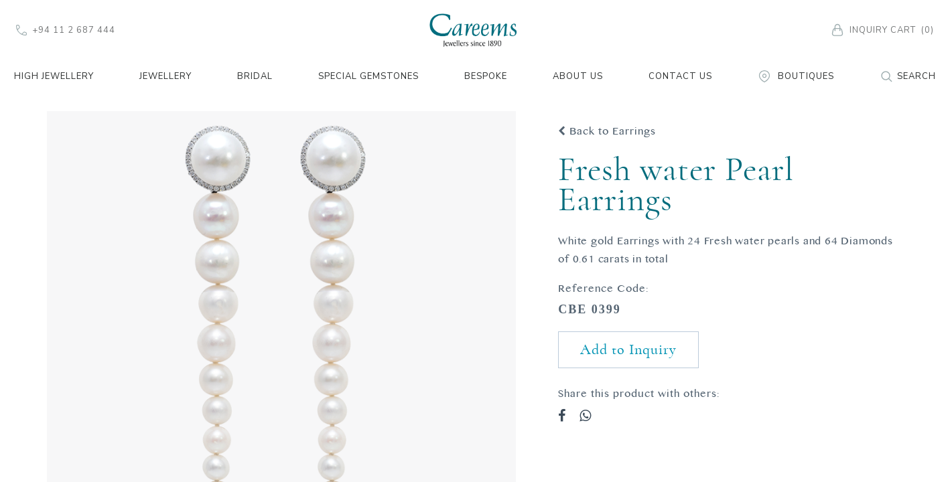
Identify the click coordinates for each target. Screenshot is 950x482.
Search (908, 76)
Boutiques (796, 76)
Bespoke (485, 76)
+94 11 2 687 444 (65, 30)
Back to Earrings (607, 132)
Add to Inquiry (628, 349)
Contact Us (680, 76)
